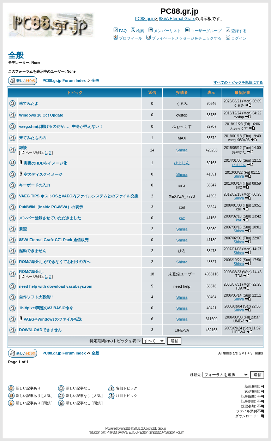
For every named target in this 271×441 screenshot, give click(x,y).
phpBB (125, 428)
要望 (23, 229)
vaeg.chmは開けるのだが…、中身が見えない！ (61, 126)
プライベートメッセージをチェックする (184, 38)
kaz (182, 218)
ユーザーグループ (203, 31)
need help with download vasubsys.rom (55, 286)
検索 (137, 31)
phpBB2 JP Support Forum (167, 432)
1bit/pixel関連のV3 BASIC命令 (46, 308)
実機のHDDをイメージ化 (45, 163)
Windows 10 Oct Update (41, 115)
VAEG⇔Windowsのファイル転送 (53, 319)
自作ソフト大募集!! (36, 297)
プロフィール (128, 38)
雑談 (23, 147)
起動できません (32, 251)
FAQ (120, 31)
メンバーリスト (165, 31)
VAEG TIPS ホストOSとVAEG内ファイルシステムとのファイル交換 (78, 196)
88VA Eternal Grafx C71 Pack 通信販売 (54, 240)
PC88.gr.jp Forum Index (64, 80)
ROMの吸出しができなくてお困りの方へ (54, 262)
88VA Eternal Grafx (177, 18)
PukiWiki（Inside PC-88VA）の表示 (51, 207)
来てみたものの (32, 138)
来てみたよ (28, 103)
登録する (236, 31)
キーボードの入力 (34, 185)
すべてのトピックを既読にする (238, 82)
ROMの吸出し (31, 271)
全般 (16, 55)
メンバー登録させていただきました (50, 218)
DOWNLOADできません (40, 330)
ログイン (236, 38)
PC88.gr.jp (145, 18)
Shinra (181, 150)
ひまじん (181, 163)
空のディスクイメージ (43, 174)
